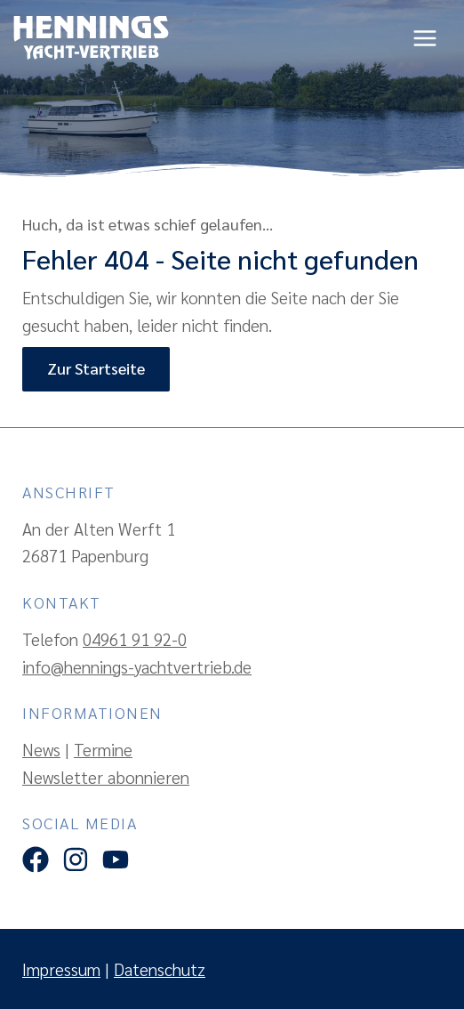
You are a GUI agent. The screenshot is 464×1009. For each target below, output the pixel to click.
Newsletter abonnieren (105, 776)
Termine (103, 749)
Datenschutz (159, 969)
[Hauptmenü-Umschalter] (425, 38)
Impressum (61, 969)
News (41, 749)
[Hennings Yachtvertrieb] (91, 38)
